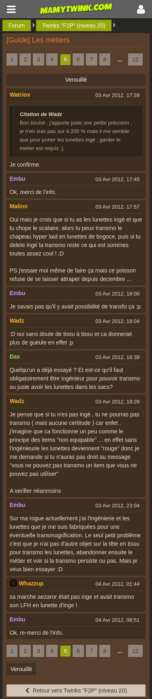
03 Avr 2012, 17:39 (117, 95)
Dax (15, 356)
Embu (18, 178)
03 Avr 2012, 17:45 (117, 179)
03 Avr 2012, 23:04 (117, 506)
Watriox (20, 94)
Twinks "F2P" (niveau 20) (73, 25)
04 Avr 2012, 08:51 (117, 620)
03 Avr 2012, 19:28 (117, 402)
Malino (19, 206)
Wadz (17, 320)
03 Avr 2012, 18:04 (117, 321)
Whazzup (31, 583)
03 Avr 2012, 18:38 (117, 357)
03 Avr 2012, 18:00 (117, 294)
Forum (17, 25)
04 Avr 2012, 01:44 (117, 584)
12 (135, 59)
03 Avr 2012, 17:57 (117, 207)
